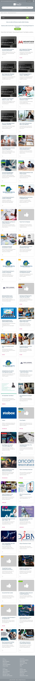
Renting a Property (23, 671)
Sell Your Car (5, 672)
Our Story (4, 660)
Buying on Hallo (23, 669)
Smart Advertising (23, 663)
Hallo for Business (6, 671)
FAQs (21, 665)
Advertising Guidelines (24, 660)
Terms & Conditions (6, 664)
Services (5, 12)
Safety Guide (22, 661)
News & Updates (6, 661)
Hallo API (21, 664)
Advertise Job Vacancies (7, 675)
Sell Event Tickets (6, 674)
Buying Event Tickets (24, 675)
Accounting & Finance (17, 9)
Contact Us (5, 663)
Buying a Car (22, 672)
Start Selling (5, 669)
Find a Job (22, 674)
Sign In (17, 28)
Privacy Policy (5, 665)
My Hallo (29, 1)
